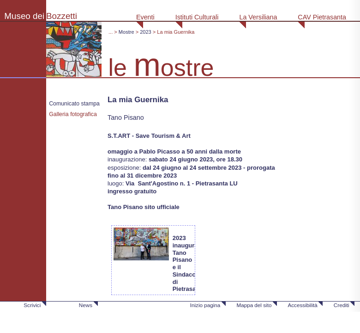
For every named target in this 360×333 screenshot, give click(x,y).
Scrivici (32, 305)
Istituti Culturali (197, 17)
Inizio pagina (205, 305)
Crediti (341, 305)
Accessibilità (302, 305)
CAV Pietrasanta (322, 17)
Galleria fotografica (73, 114)
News (85, 305)
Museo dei (24, 16)
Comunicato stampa (74, 103)
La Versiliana (258, 17)
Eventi (145, 17)
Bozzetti (61, 16)
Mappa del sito (253, 305)
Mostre (126, 32)
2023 (145, 32)
